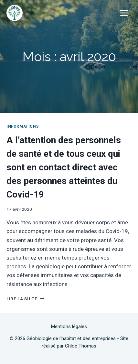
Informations (22, 126)
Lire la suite (25, 298)
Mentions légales (69, 326)
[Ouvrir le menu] (124, 12)
